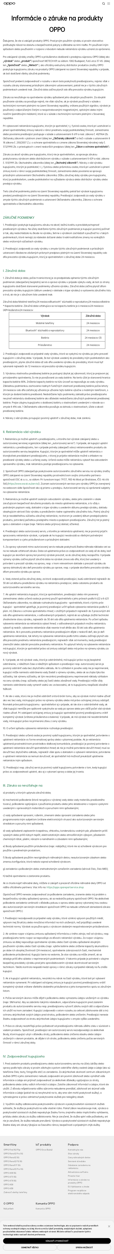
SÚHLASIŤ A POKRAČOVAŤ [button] (57, 1241)
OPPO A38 (8, 1188)
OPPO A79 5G (10, 1177)
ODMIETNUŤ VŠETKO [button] (30, 1247)
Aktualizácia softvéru (78, 1172)
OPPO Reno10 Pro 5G (13, 1169)
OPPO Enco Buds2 (44, 1150)
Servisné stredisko (77, 1161)
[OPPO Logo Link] (9, 3)
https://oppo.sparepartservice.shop (65, 887)
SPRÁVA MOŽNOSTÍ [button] (84, 1247)
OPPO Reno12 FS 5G (13, 1161)
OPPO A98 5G (10, 1173)
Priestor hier (74, 1176)
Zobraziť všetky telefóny (15, 1192)
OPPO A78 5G (10, 1181)
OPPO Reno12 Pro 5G (13, 1154)
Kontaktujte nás (75, 1150)
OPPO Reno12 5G (11, 1158)
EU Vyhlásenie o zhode (78, 1187)
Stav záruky (73, 1154)
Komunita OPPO (43, 1209)
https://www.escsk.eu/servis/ (23, 484)
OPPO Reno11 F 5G (12, 1165)
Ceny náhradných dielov (79, 1158)
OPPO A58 (8, 1185)
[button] (109, 1226)
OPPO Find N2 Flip (12, 1150)
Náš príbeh (9, 1209)
